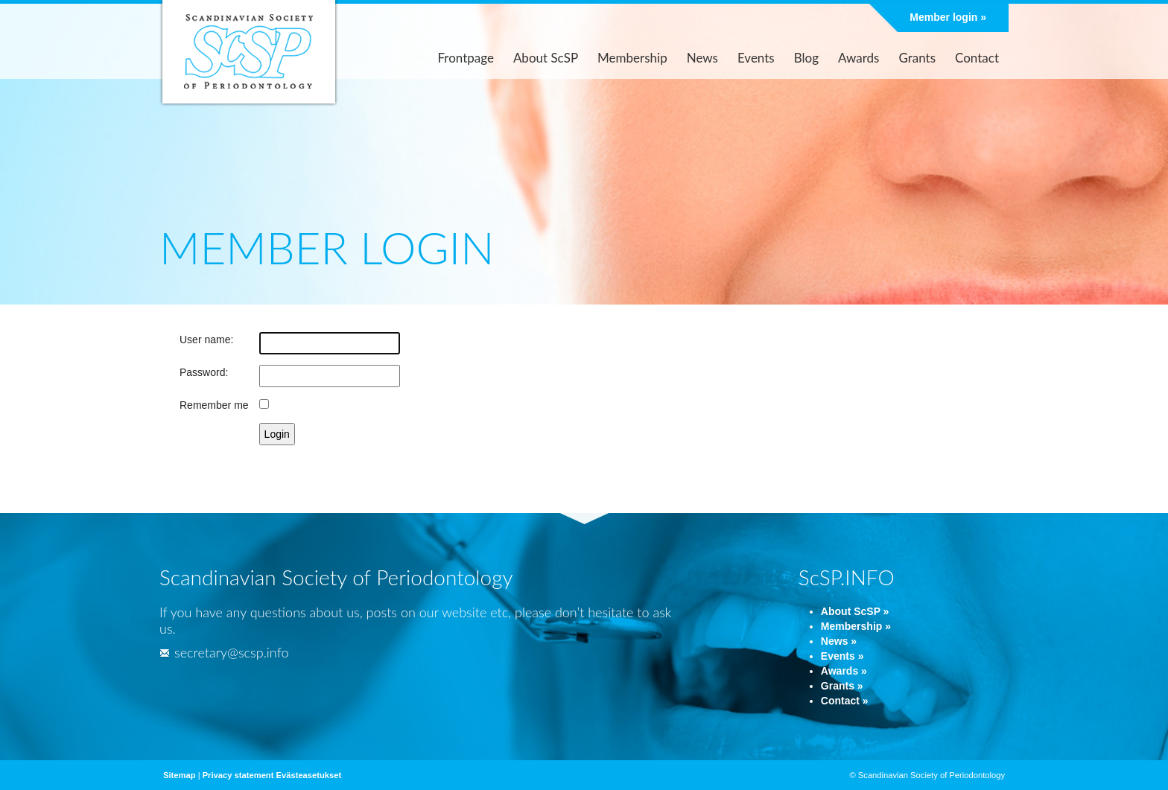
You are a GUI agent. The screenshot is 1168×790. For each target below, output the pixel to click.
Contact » (845, 701)
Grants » (842, 686)
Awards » (844, 671)
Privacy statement (238, 775)
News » (839, 641)
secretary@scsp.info (223, 652)
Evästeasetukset (309, 775)
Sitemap (179, 775)
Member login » (948, 17)
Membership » (856, 626)
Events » (842, 656)
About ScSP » (855, 611)
